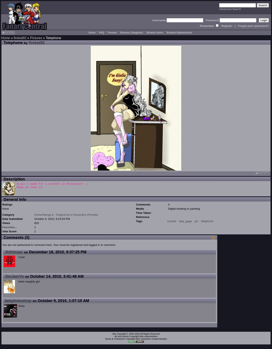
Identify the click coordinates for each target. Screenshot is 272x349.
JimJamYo (14, 276)
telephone (207, 221)
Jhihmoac (14, 252)
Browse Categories (131, 32)
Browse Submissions (179, 32)
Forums (112, 32)
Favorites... (9, 227)
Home (5, 38)
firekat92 (20, 38)
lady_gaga (185, 221)
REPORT (262, 173)
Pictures (36, 38)
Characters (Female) (85, 214)
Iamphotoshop (18, 300)
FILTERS (8, 32)
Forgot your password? (253, 25)
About (92, 32)
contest (171, 221)
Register (226, 25)
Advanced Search (230, 9)
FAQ (101, 32)
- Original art (62, 214)
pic (196, 221)
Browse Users (155, 32)
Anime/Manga (42, 214)
